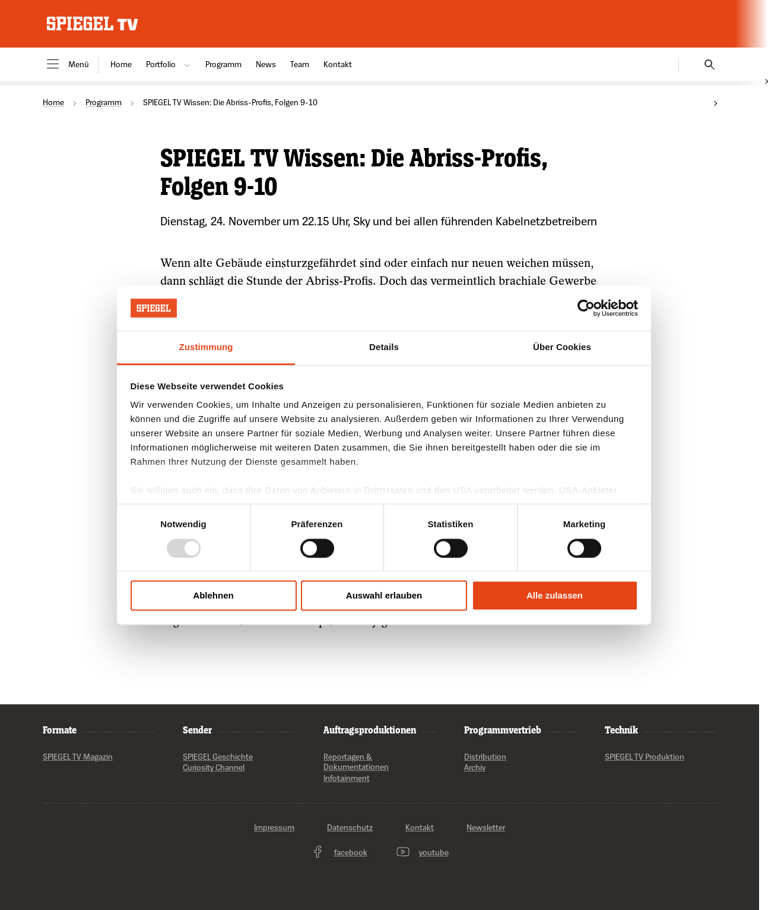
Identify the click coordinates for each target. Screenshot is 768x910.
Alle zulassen (554, 596)
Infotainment (346, 778)
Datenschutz (350, 827)
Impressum (274, 827)
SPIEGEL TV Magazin (78, 756)
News (266, 64)
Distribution (485, 756)
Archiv (474, 768)
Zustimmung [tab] (206, 347)
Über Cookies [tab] (562, 347)
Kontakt (337, 64)
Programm (223, 64)
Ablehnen (213, 596)
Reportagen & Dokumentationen (356, 761)
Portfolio (168, 64)
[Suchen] (706, 62)
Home (121, 64)
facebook (339, 852)
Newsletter (485, 827)
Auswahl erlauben (384, 596)
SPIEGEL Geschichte (218, 756)
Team (299, 64)
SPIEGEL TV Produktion (644, 756)
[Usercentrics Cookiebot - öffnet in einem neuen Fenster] (586, 308)
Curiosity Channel (214, 768)
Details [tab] (384, 347)
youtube (422, 852)
